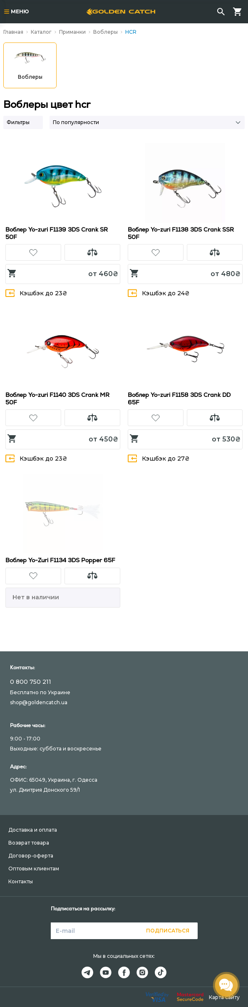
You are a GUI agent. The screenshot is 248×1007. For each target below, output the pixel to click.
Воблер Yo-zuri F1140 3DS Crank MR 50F (57, 398)
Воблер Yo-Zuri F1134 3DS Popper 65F (60, 560)
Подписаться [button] (167, 930)
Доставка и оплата (32, 830)
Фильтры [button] (18, 122)
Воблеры (105, 32)
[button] (33, 252)
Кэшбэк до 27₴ (159, 458)
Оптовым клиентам (33, 868)
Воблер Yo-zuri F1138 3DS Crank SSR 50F (181, 233)
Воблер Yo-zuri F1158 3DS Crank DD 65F (179, 398)
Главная (13, 32)
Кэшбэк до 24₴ (159, 293)
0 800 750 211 (30, 681)
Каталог (41, 32)
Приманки (72, 32)
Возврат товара (28, 843)
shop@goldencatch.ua (38, 702)
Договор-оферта (30, 855)
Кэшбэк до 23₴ (36, 293)
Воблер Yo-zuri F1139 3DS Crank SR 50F (56, 233)
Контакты (20, 881)
